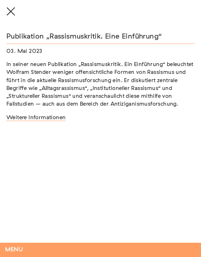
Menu (14, 249)
